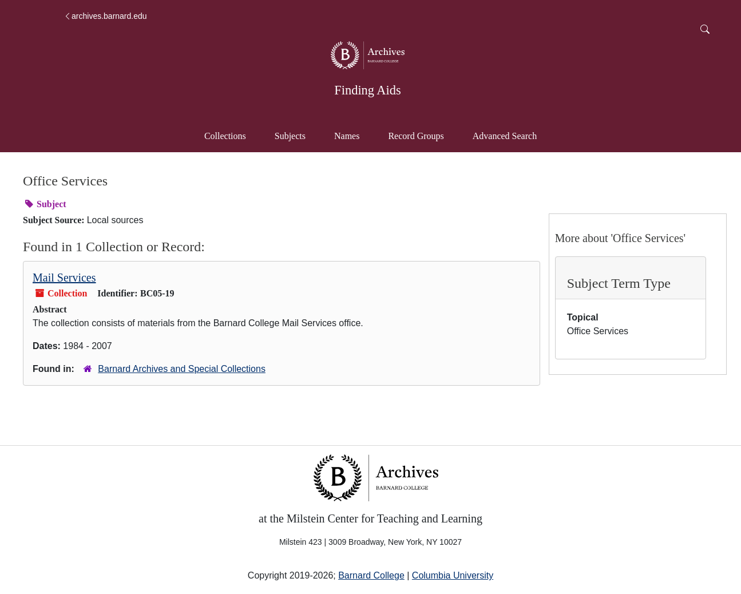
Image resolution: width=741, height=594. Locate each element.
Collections (225, 136)
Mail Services (64, 277)
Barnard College (371, 575)
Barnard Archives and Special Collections (182, 369)
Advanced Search (510, 135)
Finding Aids (367, 90)
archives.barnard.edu (105, 16)
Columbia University (452, 575)
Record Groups (415, 136)
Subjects (290, 136)
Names (346, 136)
